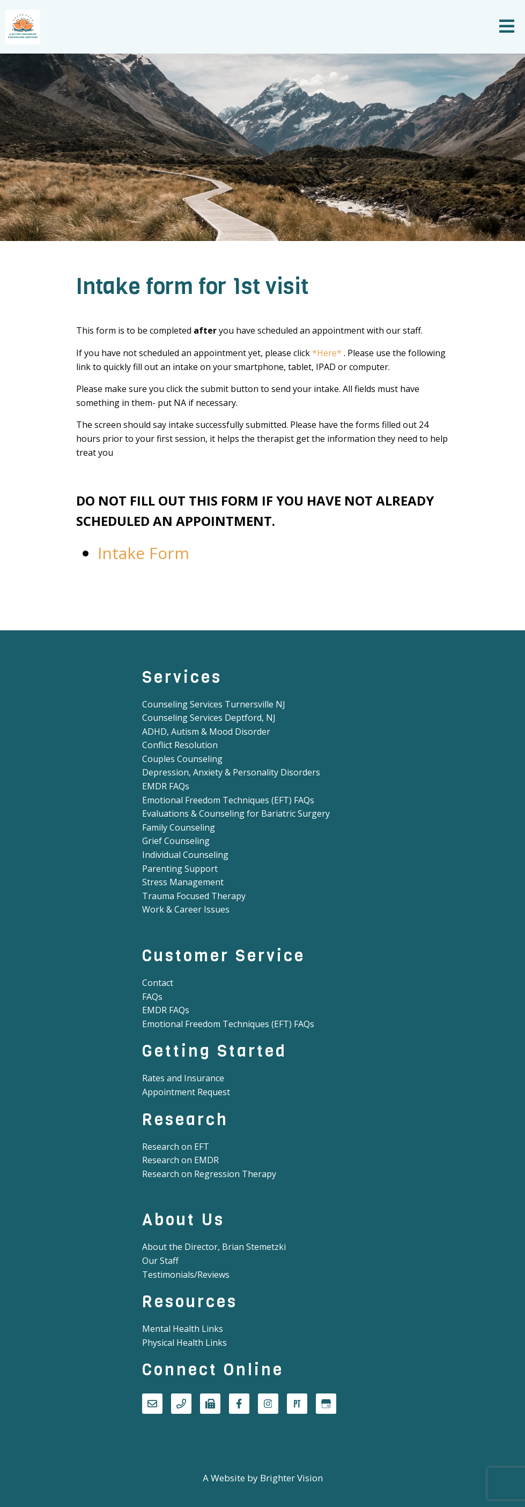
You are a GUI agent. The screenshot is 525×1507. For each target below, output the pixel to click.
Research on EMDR (180, 1160)
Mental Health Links (182, 1329)
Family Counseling (178, 827)
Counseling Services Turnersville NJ (213, 704)
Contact (157, 983)
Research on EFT (175, 1146)
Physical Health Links (184, 1342)
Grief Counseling (176, 841)
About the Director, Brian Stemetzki (214, 1247)
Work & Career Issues (186, 909)
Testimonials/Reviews (186, 1274)
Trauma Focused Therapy (194, 896)
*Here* (327, 353)
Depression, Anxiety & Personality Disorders (231, 772)
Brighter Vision (291, 1478)
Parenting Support (180, 869)
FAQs (152, 997)
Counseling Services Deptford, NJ (209, 718)
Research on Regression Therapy (209, 1174)
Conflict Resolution (180, 745)
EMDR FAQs (165, 786)
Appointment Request (186, 1092)
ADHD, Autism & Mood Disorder (206, 731)
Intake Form (143, 553)
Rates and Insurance (183, 1078)
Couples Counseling (182, 759)
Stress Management (183, 882)
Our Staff (160, 1261)
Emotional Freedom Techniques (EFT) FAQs (228, 800)
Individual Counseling (185, 855)
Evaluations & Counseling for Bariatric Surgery (236, 813)
